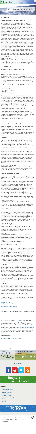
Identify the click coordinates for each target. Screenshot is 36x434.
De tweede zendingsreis (7, 392)
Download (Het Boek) (5, 302)
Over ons (6, 417)
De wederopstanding (6, 390)
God (8, 322)
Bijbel (19, 327)
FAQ (15, 417)
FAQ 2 (17, 417)
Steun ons (11, 417)
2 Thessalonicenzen (6, 393)
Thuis (3, 417)
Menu (35, 1)
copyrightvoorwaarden (26, 314)
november (15, 306)
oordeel (6, 331)
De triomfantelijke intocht (7, 389)
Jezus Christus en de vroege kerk (9, 397)
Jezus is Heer (25, 330)
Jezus (28, 323)
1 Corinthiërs (4, 400)
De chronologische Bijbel (6, 306)
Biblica (8, 311)
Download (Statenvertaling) (7, 303)
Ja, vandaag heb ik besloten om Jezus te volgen (11, 338)
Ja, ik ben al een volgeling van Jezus (9, 341)
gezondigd (20, 320)
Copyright (4, 419)
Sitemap (21, 417)
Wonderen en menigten (7, 395)
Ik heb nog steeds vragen (6, 343)
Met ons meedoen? (18, 363)
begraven (27, 327)
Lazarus (3, 398)
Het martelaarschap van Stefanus (9, 401)
